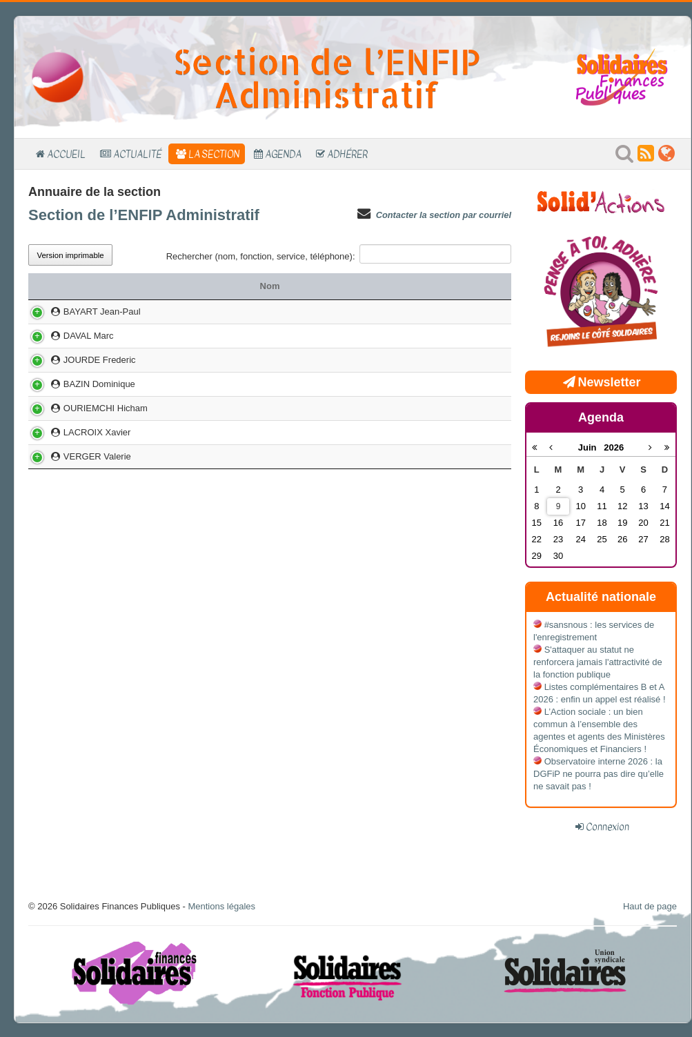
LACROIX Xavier (76, 494)
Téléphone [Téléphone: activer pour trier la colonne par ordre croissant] (470, 286)
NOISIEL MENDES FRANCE (355, 470)
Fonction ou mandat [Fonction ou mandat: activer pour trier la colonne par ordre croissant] (215, 286)
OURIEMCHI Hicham (84, 470)
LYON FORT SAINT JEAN (354, 446)
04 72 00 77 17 (464, 446)
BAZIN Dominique (78, 446)
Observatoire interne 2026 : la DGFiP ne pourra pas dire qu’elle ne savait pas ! (598, 773)
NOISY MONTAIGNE (355, 330)
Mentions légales (221, 906)
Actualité (137, 154)
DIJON (355, 385)
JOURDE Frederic (78, 422)
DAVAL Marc (67, 385)
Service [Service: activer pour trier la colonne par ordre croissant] (354, 286)
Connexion (607, 826)
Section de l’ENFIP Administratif (143, 215)
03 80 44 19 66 (464, 385)
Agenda (283, 154)
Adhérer (347, 154)
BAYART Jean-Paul (81, 330)
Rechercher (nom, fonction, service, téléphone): (338, 254)
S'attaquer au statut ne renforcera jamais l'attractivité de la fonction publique (597, 662)
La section (213, 154)
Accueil (66, 154)
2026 (614, 447)
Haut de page (650, 906)
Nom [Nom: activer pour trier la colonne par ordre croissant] (89, 286)
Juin (591, 447)
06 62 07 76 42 (464, 470)
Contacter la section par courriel (443, 215)
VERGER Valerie (76, 518)
